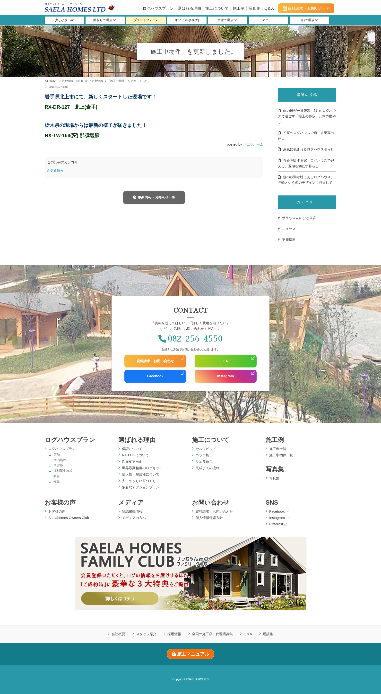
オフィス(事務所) (187, 20)
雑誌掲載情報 (132, 511)
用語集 (268, 634)
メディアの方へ (134, 517)
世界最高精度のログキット (142, 468)
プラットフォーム (146, 20)
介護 (56, 481)
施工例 (238, 8)
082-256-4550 (190, 339)
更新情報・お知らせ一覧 (154, 197)
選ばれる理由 (189, 8)
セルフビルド (206, 448)
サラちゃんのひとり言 (299, 218)
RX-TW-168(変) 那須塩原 (72, 135)
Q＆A (269, 8)
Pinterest (278, 524)
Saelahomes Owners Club (70, 517)
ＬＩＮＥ (225, 361)
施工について (217, 8)
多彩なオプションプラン (140, 487)
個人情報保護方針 (209, 517)
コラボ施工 (204, 455)
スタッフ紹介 (146, 634)
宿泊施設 (59, 460)
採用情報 (174, 634)
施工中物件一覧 (281, 455)
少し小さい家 (64, 20)
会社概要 (118, 634)
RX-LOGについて (135, 455)
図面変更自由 (132, 461)
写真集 (254, 8)
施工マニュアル (190, 654)
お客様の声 (60, 502)
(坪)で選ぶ (309, 20)
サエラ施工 (204, 461)
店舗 (56, 455)
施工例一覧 (277, 448)
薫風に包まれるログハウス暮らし (308, 149)
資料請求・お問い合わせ (306, 8)
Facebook (155, 376)
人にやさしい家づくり (139, 481)
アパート (268, 20)
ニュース (289, 229)
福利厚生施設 (62, 471)
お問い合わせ (210, 502)
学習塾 (58, 465)
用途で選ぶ (227, 20)
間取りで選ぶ (104, 20)
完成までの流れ (207, 468)
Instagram (225, 376)
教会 (56, 476)
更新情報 (97, 81)
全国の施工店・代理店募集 (212, 634)
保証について (132, 448)
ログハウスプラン (158, 8)
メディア (131, 502)
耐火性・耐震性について (140, 474)
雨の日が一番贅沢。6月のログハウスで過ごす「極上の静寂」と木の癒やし (307, 116)
